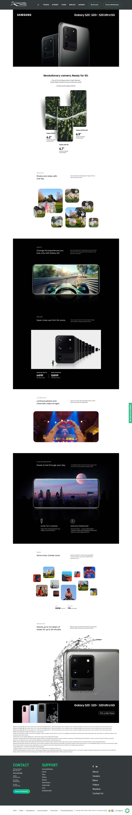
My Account (94, 5)
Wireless (72, 5)
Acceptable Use (30, 810)
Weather (97, 789)
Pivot (105, 810)
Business (81, 5)
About (95, 771)
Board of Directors (21, 791)
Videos (96, 784)
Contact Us (98, 793)
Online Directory (46, 782)
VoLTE (43, 788)
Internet (55, 5)
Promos (46, 5)
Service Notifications (112, 5)
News (95, 780)
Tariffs (15, 810)
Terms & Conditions (42, 810)
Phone (64, 5)
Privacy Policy (54, 810)
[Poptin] (127, 810)
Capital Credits (46, 785)
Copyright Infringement (67, 810)
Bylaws (21, 810)
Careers (96, 776)
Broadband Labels (47, 790)
